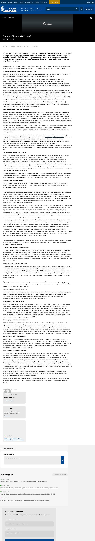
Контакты (44, 2)
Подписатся (74, 63)
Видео (10, 2)
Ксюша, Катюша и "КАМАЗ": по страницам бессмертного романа (23, 481)
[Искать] (77, 9)
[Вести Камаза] (9, 9)
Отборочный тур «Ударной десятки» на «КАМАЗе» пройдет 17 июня (24, 502)
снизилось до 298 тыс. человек (13, 151)
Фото (21, 2)
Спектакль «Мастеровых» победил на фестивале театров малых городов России (26, 488)
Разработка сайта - (88, 536)
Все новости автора (75, 48)
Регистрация (90, 2)
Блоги (16, 2)
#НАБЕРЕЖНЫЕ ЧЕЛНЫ (32, 46)
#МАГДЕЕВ (20, 46)
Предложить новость (78, 480)
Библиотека (29, 2)
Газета (37, 2)
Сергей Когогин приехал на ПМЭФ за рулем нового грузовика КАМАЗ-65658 (27, 496)
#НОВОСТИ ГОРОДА (10, 46)
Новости (3, 2)
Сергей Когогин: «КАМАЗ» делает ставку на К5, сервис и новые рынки (80, 86)
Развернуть (47, 529)
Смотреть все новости (48, 474)
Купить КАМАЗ (54, 2)
